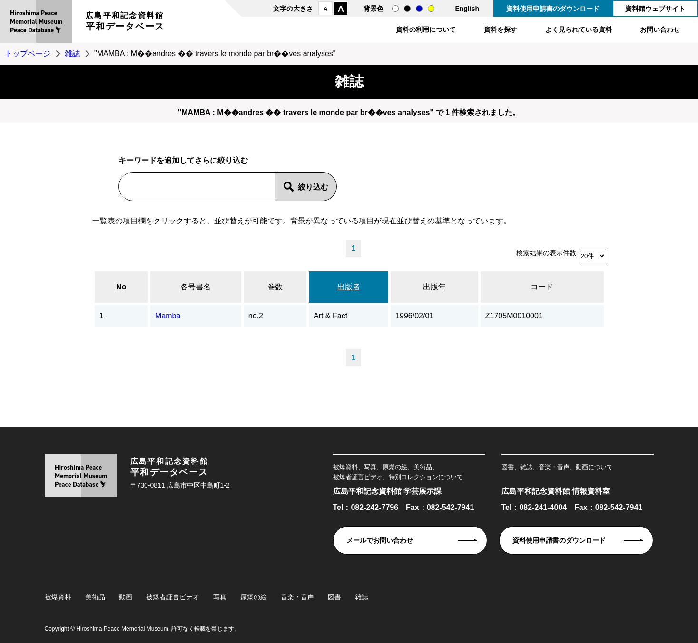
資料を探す (500, 29)
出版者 (348, 287)
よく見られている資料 (578, 29)
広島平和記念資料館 (125, 22)
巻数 (275, 287)
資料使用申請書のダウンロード (553, 8)
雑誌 (72, 53)
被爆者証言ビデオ (172, 597)
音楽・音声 (297, 597)
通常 (395, 8)
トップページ (27, 53)
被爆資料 (58, 597)
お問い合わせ (660, 29)
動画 (125, 597)
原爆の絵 (253, 597)
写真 (219, 597)
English (467, 8)
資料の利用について (426, 29)
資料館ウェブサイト (655, 8)
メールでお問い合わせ (379, 540)
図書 (334, 597)
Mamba (167, 316)
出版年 (434, 287)
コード (542, 287)
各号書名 (195, 287)
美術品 (95, 597)
